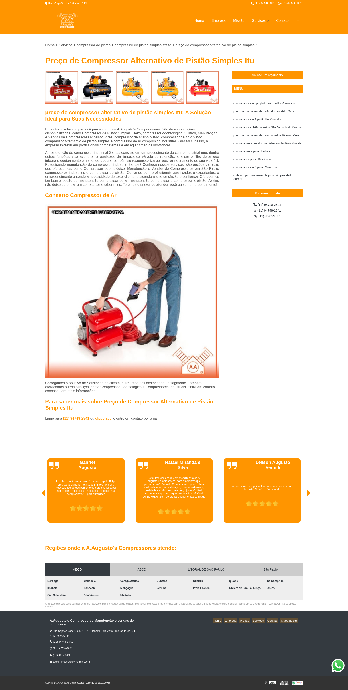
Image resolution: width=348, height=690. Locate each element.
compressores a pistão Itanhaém (252, 154)
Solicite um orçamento (267, 75)
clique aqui (103, 419)
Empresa (219, 20)
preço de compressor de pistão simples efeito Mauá (264, 112)
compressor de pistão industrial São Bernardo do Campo (267, 129)
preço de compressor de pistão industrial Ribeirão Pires (266, 137)
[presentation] (37, 510)
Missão (239, 20)
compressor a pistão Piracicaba (252, 163)
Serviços (259, 20)
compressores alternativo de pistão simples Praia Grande (267, 146)
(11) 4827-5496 (267, 221)
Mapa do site (290, 621)
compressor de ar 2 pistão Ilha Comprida (257, 121)
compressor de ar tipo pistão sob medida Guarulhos (264, 104)
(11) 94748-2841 (263, 3)
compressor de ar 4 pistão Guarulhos (255, 171)
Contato (282, 20)
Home (199, 20)
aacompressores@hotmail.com (70, 662)
